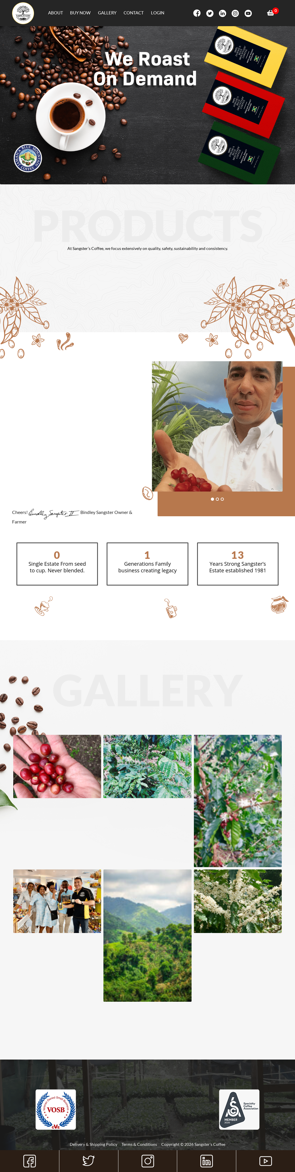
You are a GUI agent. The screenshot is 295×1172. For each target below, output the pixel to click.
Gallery (107, 12)
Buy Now (80, 12)
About (55, 12)
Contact (134, 12)
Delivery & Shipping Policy (93, 1144)
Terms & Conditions (139, 1144)
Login (157, 12)
